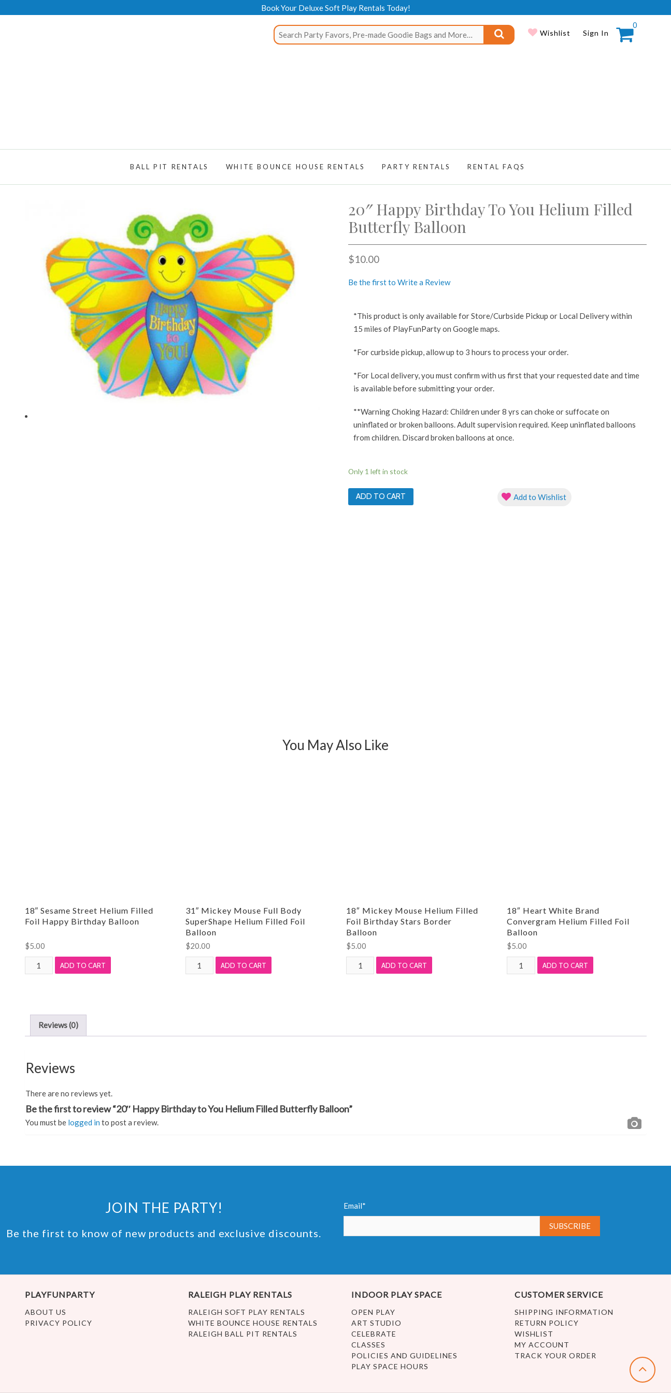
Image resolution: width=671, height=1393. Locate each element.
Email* (442, 1218)
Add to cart (381, 496)
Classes (368, 1344)
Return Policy (547, 1322)
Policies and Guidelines (404, 1355)
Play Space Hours (390, 1366)
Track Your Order (555, 1355)
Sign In (596, 32)
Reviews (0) (58, 1025)
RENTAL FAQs (496, 167)
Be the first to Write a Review (399, 282)
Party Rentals (416, 167)
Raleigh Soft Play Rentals (246, 1312)
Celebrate (373, 1333)
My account (542, 1344)
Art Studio (376, 1322)
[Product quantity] (39, 965)
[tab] (58, 1025)
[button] (534, 497)
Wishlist (554, 32)
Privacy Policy (58, 1322)
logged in (84, 1122)
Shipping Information (564, 1312)
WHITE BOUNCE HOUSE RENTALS (295, 167)
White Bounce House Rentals (253, 1322)
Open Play (373, 1312)
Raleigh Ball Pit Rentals (242, 1333)
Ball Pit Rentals (169, 167)
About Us (45, 1312)
